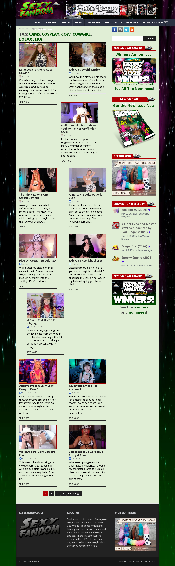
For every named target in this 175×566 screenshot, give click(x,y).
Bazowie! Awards (152, 22)
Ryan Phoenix (37, 327)
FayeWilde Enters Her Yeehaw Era (83, 387)
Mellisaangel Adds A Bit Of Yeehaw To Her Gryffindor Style (78, 129)
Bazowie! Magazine (126, 22)
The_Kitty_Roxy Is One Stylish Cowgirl (34, 196)
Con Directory (43, 29)
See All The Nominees (133, 88)
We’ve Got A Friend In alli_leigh (41, 321)
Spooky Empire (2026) (137, 259)
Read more (24, 102)
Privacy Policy (148, 561)
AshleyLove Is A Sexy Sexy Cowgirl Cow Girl (36, 387)
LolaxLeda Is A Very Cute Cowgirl (35, 71)
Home (38, 22)
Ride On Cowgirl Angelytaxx (37, 260)
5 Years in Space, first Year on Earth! (134, 84)
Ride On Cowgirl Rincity (84, 69)
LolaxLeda (30, 39)
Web (107, 22)
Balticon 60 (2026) (135, 210)
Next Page (74, 493)
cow (66, 34)
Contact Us (133, 561)
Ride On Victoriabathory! (85, 260)
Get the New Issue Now (134, 105)
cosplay (50, 34)
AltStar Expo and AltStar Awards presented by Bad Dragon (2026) (138, 228)
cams (34, 34)
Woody (75, 73)
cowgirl (81, 34)
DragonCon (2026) (135, 246)
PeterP (25, 76)
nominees (137, 312)
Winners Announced (134, 54)
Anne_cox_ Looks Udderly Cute (85, 196)
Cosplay (65, 22)
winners (141, 307)
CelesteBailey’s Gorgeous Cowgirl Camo (86, 453)
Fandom (51, 22)
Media (78, 22)
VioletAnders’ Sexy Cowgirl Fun (37, 453)
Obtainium (93, 22)
